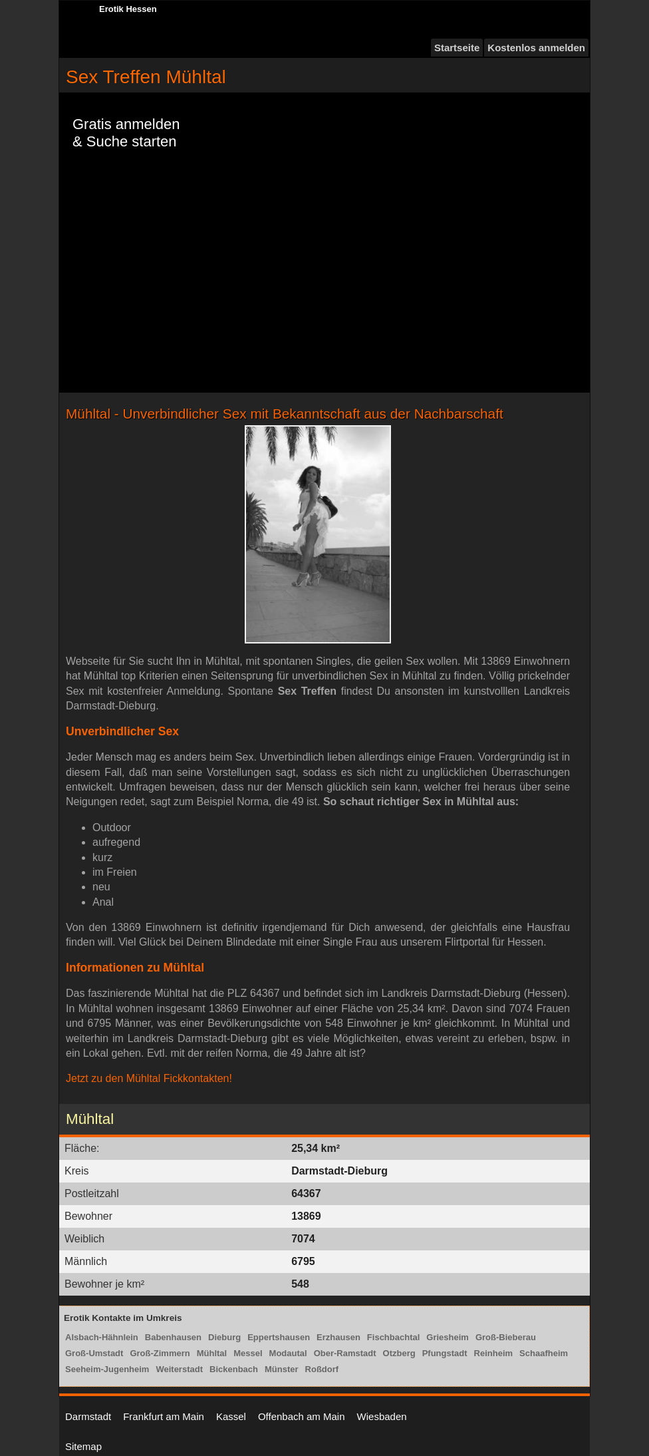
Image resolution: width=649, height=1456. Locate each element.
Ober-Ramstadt (345, 1353)
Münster (282, 1369)
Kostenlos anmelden (536, 47)
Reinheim (493, 1353)
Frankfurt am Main (163, 1416)
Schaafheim (543, 1353)
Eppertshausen (278, 1337)
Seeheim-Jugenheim (107, 1369)
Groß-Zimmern (160, 1353)
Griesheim (447, 1337)
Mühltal (212, 1353)
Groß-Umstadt (94, 1353)
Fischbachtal (393, 1337)
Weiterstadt (179, 1369)
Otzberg (399, 1353)
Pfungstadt (444, 1353)
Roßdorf (322, 1369)
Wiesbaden (382, 1416)
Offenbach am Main (301, 1416)
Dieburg (224, 1337)
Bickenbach (233, 1369)
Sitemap (83, 1446)
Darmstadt (88, 1416)
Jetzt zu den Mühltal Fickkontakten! (149, 1078)
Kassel (231, 1416)
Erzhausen (338, 1337)
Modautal (288, 1353)
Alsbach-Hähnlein (101, 1337)
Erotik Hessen (128, 9)
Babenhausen (173, 1337)
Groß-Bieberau (505, 1337)
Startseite (456, 47)
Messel (247, 1353)
